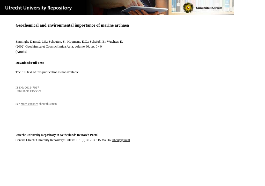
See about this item (36, 104)
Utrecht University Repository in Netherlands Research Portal (57, 135)
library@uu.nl (121, 140)
